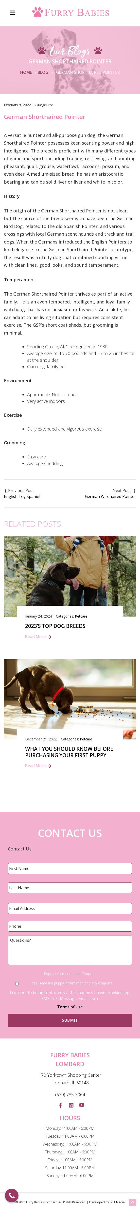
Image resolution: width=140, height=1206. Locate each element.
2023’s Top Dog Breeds (55, 626)
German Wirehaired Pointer (110, 496)
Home (26, 72)
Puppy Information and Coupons (70, 974)
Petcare (81, 616)
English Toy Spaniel (22, 496)
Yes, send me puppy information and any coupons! (72, 983)
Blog (43, 72)
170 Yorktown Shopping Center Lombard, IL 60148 (70, 1079)
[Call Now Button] (11, 1195)
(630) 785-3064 (70, 1094)
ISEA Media (117, 1202)
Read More (35, 636)
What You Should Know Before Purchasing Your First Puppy (69, 752)
